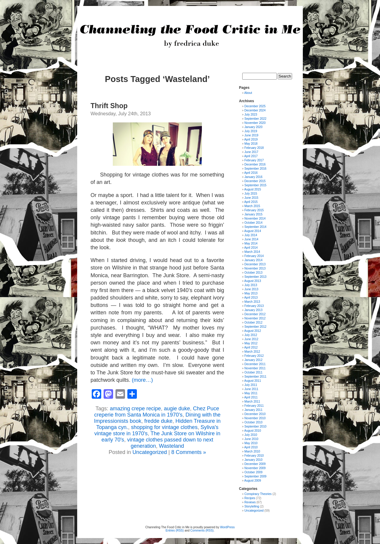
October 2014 (253, 222)
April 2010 (251, 447)
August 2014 (252, 231)
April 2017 (251, 156)
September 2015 (255, 185)
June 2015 (251, 197)
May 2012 (250, 343)
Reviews (250, 502)
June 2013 (251, 289)
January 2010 (253, 459)
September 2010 (255, 426)
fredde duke (158, 421)
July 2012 (250, 335)
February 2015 (254, 210)
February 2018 (254, 147)
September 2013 (255, 276)
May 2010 (250, 443)
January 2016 (253, 177)
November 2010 (254, 418)
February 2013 (254, 306)
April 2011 (251, 397)
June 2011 (251, 389)
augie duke (177, 408)
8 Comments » (188, 452)
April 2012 (251, 347)
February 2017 (254, 160)
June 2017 (251, 152)
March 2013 (252, 301)
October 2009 (253, 472)
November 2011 (254, 368)
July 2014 (250, 235)
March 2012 (252, 351)
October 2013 (253, 272)
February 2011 (254, 405)
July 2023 (250, 114)
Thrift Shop (109, 106)
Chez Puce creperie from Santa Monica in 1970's (156, 412)
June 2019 (251, 135)
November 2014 (254, 218)
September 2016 (255, 168)
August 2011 (252, 380)
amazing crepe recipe (135, 408)
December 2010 (254, 414)
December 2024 (254, 110)
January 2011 (253, 409)
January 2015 (253, 214)
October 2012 (253, 322)
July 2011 (250, 385)
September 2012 (255, 326)
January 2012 (253, 360)
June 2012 (251, 339)
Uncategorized (149, 452)
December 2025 (254, 106)
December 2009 (254, 464)
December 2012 (254, 314)
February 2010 (254, 455)
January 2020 (253, 127)
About (248, 92)
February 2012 (254, 355)
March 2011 (252, 401)
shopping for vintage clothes (164, 427)
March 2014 (252, 251)
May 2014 (250, 243)
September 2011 (255, 376)
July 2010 (250, 434)
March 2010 (252, 451)
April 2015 (251, 202)
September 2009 (255, 476)
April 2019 (251, 139)
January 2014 (253, 260)
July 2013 (250, 285)
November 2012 (254, 318)
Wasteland (171, 446)
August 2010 (252, 430)
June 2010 (251, 439)
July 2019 (250, 131)
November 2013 (254, 268)
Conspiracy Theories (258, 494)
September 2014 (255, 226)
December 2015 (254, 181)
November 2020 (254, 122)
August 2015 (252, 189)
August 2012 (252, 330)
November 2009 (254, 468)
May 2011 (250, 393)
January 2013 (253, 310)
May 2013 (250, 293)
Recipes (249, 498)
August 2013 (252, 281)
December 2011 (254, 364)
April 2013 (251, 297)
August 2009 (252, 480)
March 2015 (252, 206)
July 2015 (250, 193)
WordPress (227, 527)
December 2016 (254, 164)
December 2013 (254, 264)
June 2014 (251, 239)
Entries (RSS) (175, 530)
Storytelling (251, 506)
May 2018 (250, 143)
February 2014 (254, 256)
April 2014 (251, 247)
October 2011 (253, 372)
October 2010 (253, 422)
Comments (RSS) (201, 530)
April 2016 (251, 172)
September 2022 (255, 118)
